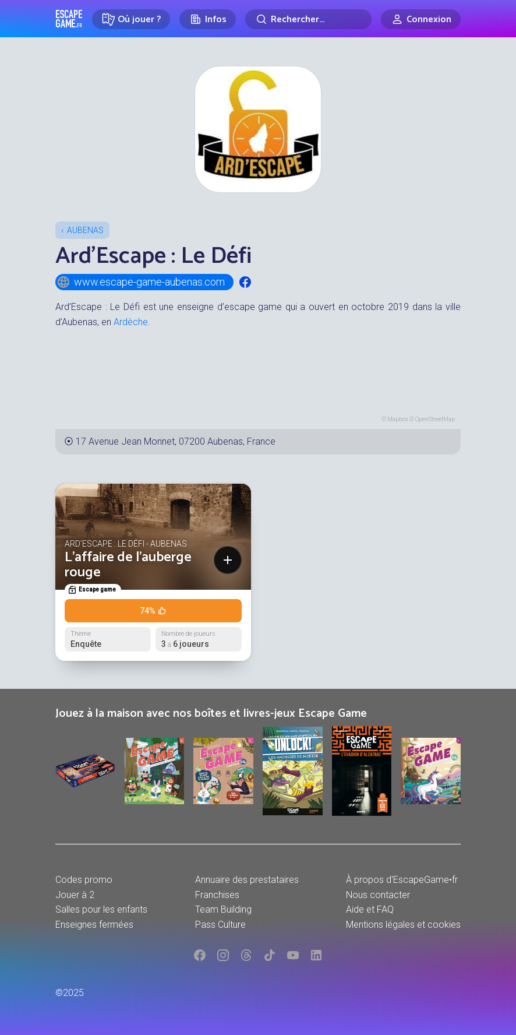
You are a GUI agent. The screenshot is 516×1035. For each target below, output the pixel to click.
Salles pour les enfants (101, 909)
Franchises (217, 894)
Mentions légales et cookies (403, 924)
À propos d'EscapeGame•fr (402, 879)
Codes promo (83, 879)
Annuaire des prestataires (247, 879)
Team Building (223, 909)
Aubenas (85, 230)
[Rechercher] (308, 19)
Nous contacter (378, 894)
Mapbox (397, 419)
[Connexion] (421, 19)
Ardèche (131, 322)
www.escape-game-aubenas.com (140, 282)
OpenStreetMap (435, 419)
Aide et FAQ (370, 909)
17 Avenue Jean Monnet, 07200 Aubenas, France (175, 441)
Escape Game (69, 18)
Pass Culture (220, 924)
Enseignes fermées (94, 924)
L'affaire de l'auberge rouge (128, 565)
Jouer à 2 (74, 894)
